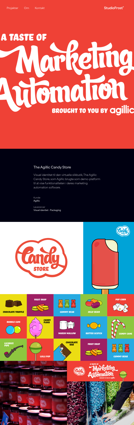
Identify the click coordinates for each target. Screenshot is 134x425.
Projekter (12, 8)
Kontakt (40, 8)
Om (26, 8)
